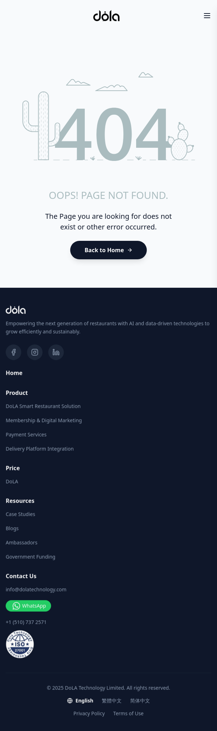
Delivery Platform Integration (40, 448)
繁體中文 (112, 700)
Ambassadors (21, 542)
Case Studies (20, 514)
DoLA (12, 481)
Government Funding (30, 556)
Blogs (12, 528)
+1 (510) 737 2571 (26, 622)
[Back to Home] (108, 250)
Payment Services (26, 434)
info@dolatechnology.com (36, 589)
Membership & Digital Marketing (44, 420)
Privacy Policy (89, 713)
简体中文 (140, 700)
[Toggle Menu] (207, 15)
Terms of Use (128, 713)
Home (14, 373)
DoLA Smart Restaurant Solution (43, 406)
